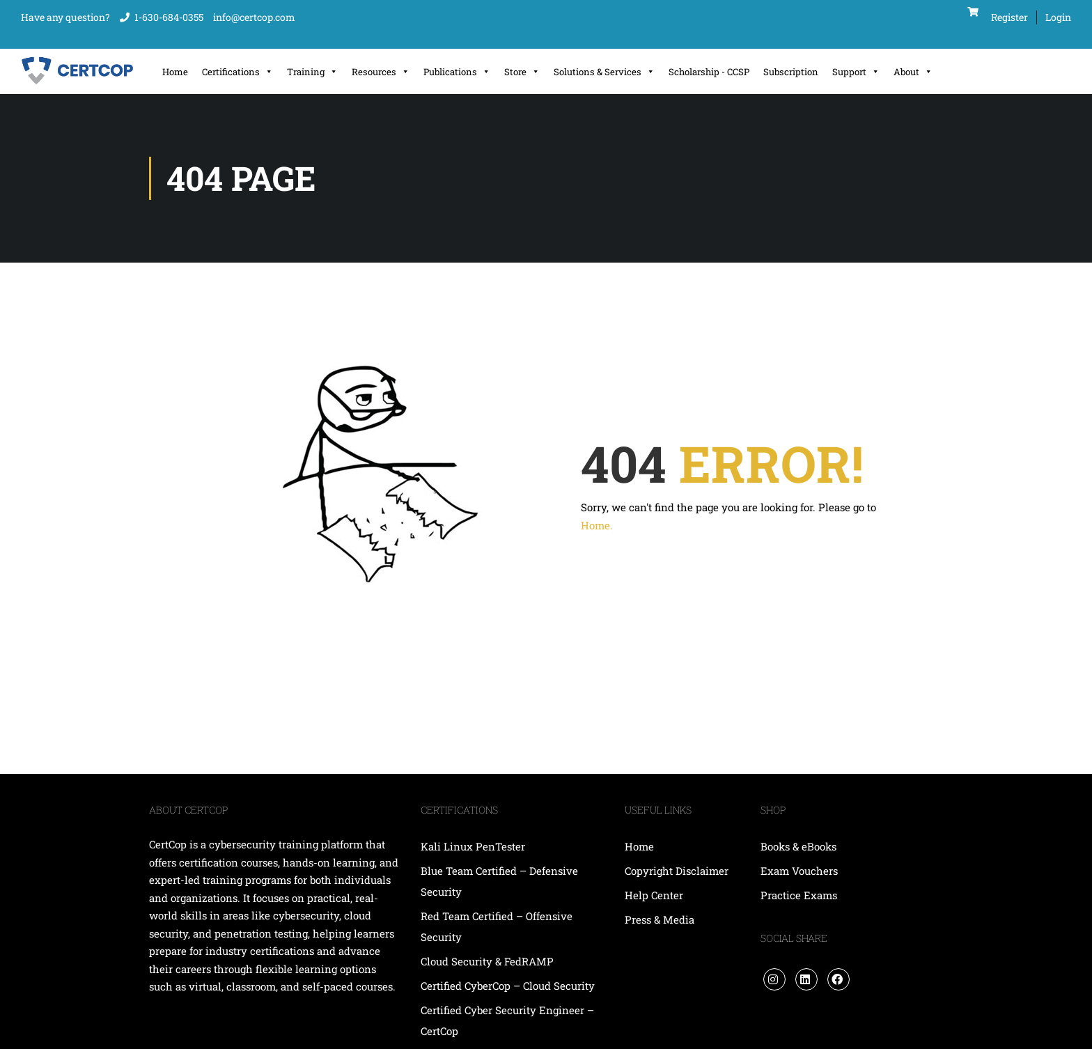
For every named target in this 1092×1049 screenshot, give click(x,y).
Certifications (237, 72)
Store (522, 72)
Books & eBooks (798, 846)
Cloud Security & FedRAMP (487, 961)
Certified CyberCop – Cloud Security (509, 986)
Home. (597, 525)
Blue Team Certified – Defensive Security (499, 881)
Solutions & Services (604, 72)
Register (1009, 17)
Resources (381, 72)
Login (1058, 17)
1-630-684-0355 (168, 17)
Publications (456, 72)
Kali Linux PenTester (473, 846)
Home (175, 71)
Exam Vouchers (799, 871)
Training (312, 72)
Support (856, 72)
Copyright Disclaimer (676, 871)
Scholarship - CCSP (709, 71)
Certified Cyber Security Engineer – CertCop (507, 1020)
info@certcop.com (254, 17)
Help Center (654, 895)
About (913, 72)
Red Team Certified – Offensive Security (496, 926)
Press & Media (659, 919)
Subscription (790, 71)
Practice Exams (798, 895)
